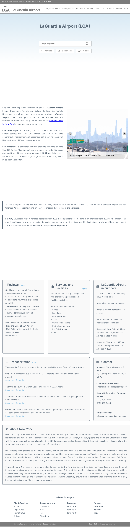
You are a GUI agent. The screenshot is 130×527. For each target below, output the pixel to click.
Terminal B (71, 509)
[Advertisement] (65, 87)
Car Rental (110, 8)
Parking (90, 8)
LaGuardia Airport (25, 10)
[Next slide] (124, 133)
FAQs (126, 8)
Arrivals (17, 506)
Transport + (99, 8)
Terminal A (71, 506)
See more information (15, 380)
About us (53, 524)
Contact (45, 524)
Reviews (119, 8)
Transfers (44, 516)
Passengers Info (68, 8)
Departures (19, 509)
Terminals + (80, 8)
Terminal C (72, 513)
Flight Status (19, 513)
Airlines (17, 516)
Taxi (42, 513)
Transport (45, 506)
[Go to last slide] (70, 133)
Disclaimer (38, 524)
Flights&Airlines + (53, 8)
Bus (42, 509)
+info (23, 285)
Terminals (71, 503)
